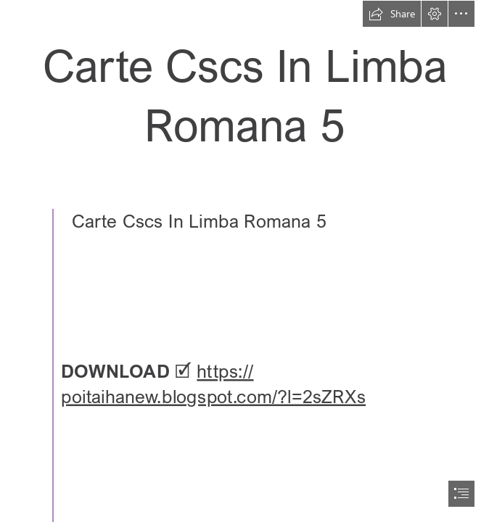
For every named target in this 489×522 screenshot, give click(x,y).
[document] (244, 261)
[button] (392, 14)
